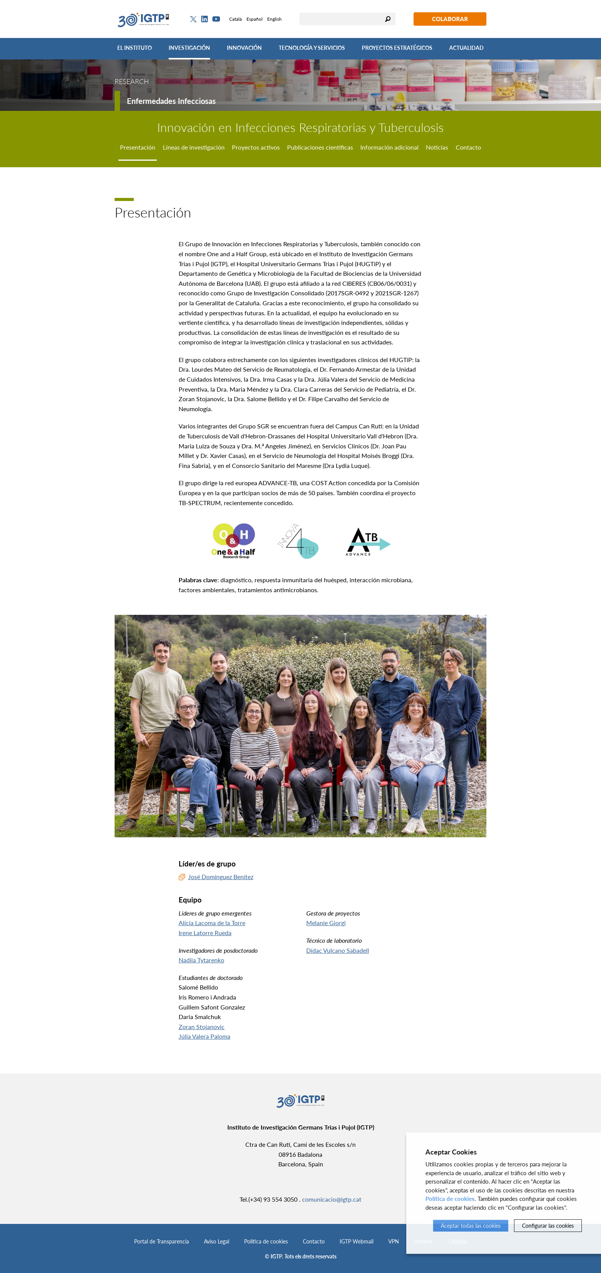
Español (254, 19)
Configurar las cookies (548, 1225)
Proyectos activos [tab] (256, 147)
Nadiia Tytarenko (201, 959)
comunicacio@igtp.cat (331, 1199)
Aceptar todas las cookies (471, 1225)
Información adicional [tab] (389, 147)
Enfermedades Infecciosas (171, 100)
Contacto (314, 1241)
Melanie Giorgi (326, 922)
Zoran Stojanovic (202, 1026)
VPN (393, 1241)
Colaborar (450, 18)
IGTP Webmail (356, 1241)
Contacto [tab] (468, 147)
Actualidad (466, 47)
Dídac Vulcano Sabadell (337, 950)
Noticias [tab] (437, 147)
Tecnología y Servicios (312, 47)
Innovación (244, 47)
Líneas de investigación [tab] (194, 147)
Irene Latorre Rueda (205, 932)
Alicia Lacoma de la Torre (212, 922)
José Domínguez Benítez (220, 876)
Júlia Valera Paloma (204, 1036)
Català (235, 19)
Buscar (388, 19)
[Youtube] (216, 19)
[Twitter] (193, 19)
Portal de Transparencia (161, 1241)
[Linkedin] (204, 19)
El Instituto (134, 47)
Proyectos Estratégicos (397, 47)
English (274, 19)
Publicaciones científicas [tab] (320, 147)
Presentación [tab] (137, 147)
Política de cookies (266, 1241)
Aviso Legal (216, 1241)
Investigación (189, 47)
